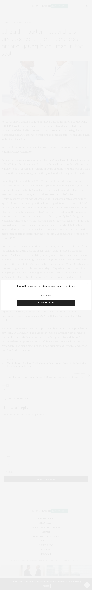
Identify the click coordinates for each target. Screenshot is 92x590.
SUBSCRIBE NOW (46, 303)
